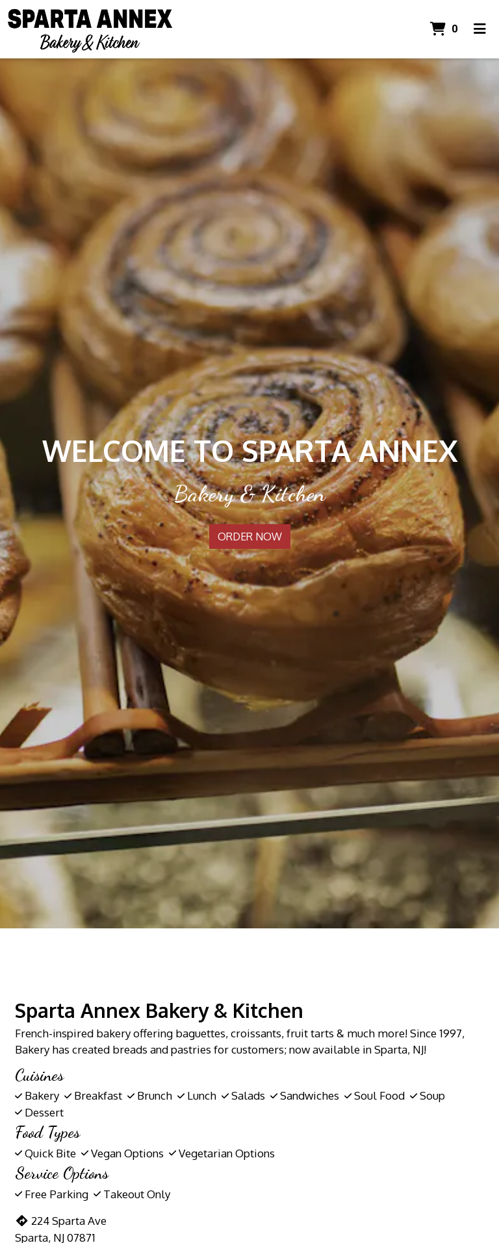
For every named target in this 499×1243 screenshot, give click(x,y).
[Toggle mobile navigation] (480, 29)
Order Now (250, 536)
